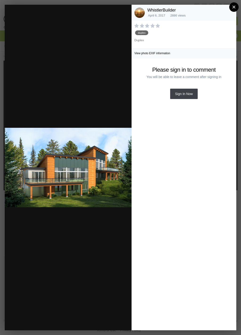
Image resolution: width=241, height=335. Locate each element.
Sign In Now (184, 94)
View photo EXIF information (152, 53)
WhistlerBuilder (161, 10)
